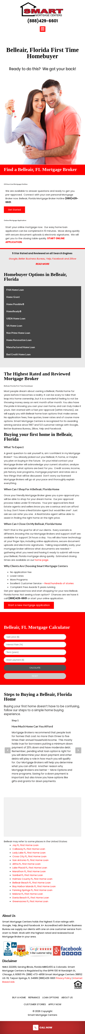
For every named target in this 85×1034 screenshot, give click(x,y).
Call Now (42, 1027)
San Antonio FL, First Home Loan (30, 860)
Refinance (34, 997)
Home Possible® (15, 304)
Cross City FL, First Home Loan (29, 856)
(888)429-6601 (42, 21)
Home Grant (13, 297)
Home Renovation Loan (19, 340)
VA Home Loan (14, 325)
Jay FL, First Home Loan (25, 845)
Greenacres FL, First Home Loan (30, 901)
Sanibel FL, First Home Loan (27, 875)
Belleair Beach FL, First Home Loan (31, 882)
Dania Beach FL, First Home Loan (30, 897)
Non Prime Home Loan (18, 332)
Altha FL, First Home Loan (26, 863)
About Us (67, 997)
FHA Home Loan (15, 289)
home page (41, 560)
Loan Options (50, 997)
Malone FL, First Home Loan (27, 893)
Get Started (14, 209)
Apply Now (54, 1004)
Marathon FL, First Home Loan (29, 871)
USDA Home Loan (15, 318)
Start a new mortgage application (29, 605)
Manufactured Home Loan (20, 347)
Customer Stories (35, 1004)
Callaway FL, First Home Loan (28, 849)
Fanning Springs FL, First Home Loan (32, 890)
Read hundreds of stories (59, 583)
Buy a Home (19, 997)
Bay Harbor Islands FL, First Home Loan (34, 886)
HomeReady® (13, 311)
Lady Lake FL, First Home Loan (29, 852)
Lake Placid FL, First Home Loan (29, 867)
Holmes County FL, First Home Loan (32, 878)
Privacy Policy (63, 978)
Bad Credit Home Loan (18, 354)
